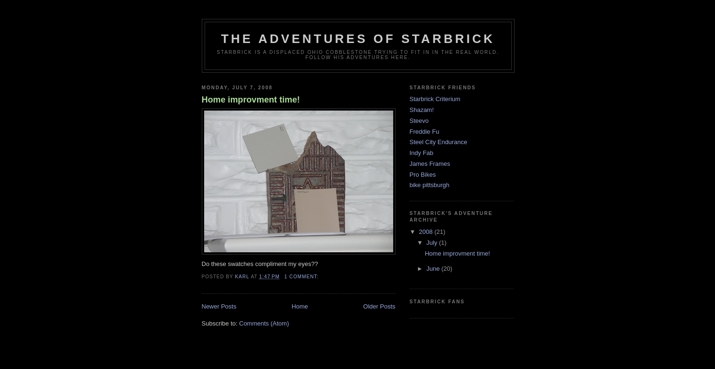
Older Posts (379, 306)
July (432, 242)
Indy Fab (422, 152)
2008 (427, 231)
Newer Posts (219, 306)
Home (300, 306)
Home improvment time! (251, 99)
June (433, 268)
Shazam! (422, 109)
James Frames (430, 163)
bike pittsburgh (430, 185)
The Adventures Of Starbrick (358, 39)
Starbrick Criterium (435, 99)
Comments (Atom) (264, 323)
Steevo (419, 120)
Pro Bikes (423, 174)
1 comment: (302, 276)
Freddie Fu (424, 131)
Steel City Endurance (438, 142)
